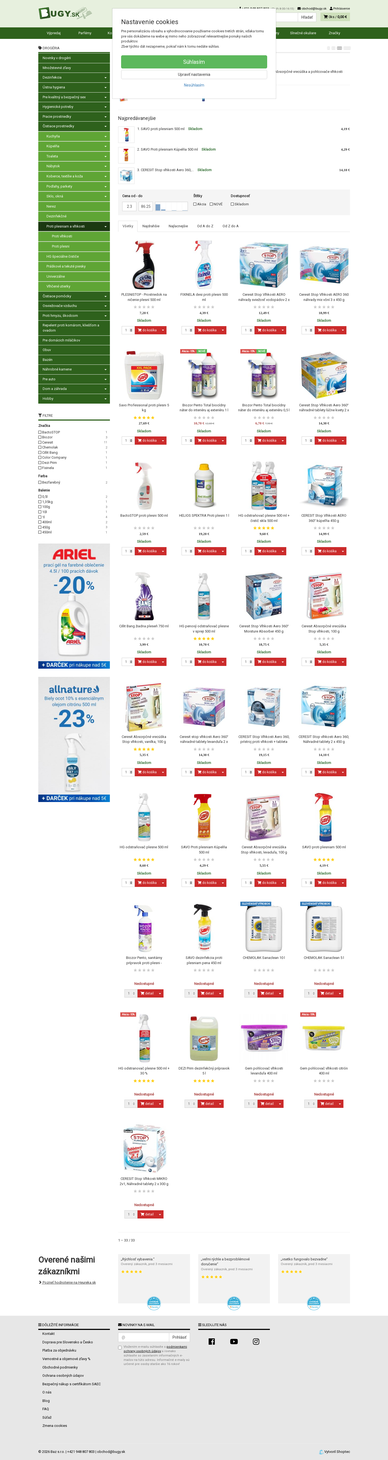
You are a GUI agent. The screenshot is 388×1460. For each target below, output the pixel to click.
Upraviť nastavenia (194, 74)
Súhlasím (194, 62)
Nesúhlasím (194, 85)
